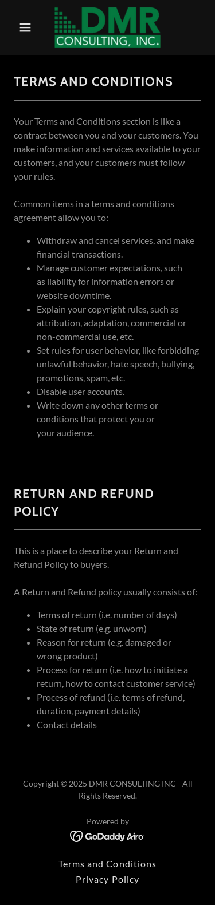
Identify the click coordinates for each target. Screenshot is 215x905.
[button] (28, 27)
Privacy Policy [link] (107, 879)
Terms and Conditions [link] (107, 863)
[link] (107, 27)
